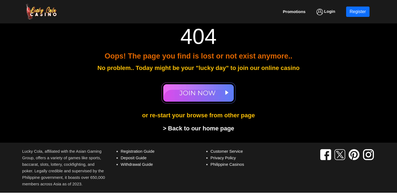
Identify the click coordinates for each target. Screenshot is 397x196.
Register (358, 11)
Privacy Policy (223, 157)
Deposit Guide (134, 157)
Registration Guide (138, 151)
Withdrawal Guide (137, 164)
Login (325, 12)
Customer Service (227, 151)
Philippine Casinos (227, 164)
